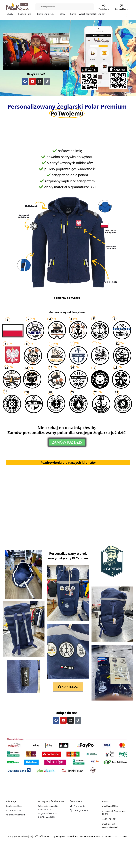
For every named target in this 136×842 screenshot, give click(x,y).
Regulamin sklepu (14, 806)
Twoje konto (104, 7)
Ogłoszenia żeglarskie (48, 806)
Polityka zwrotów (13, 810)
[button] (122, 16)
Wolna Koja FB (44, 809)
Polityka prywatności (15, 814)
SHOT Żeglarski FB (46, 817)
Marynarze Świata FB (47, 813)
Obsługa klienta (121, 7)
